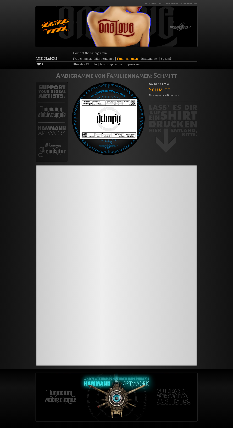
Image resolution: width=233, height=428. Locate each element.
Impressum (132, 64)
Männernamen (104, 58)
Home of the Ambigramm (90, 53)
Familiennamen (127, 58)
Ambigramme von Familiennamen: (104, 75)
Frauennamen (82, 58)
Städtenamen (149, 58)
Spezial (166, 58)
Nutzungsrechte (111, 64)
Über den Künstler (85, 64)
